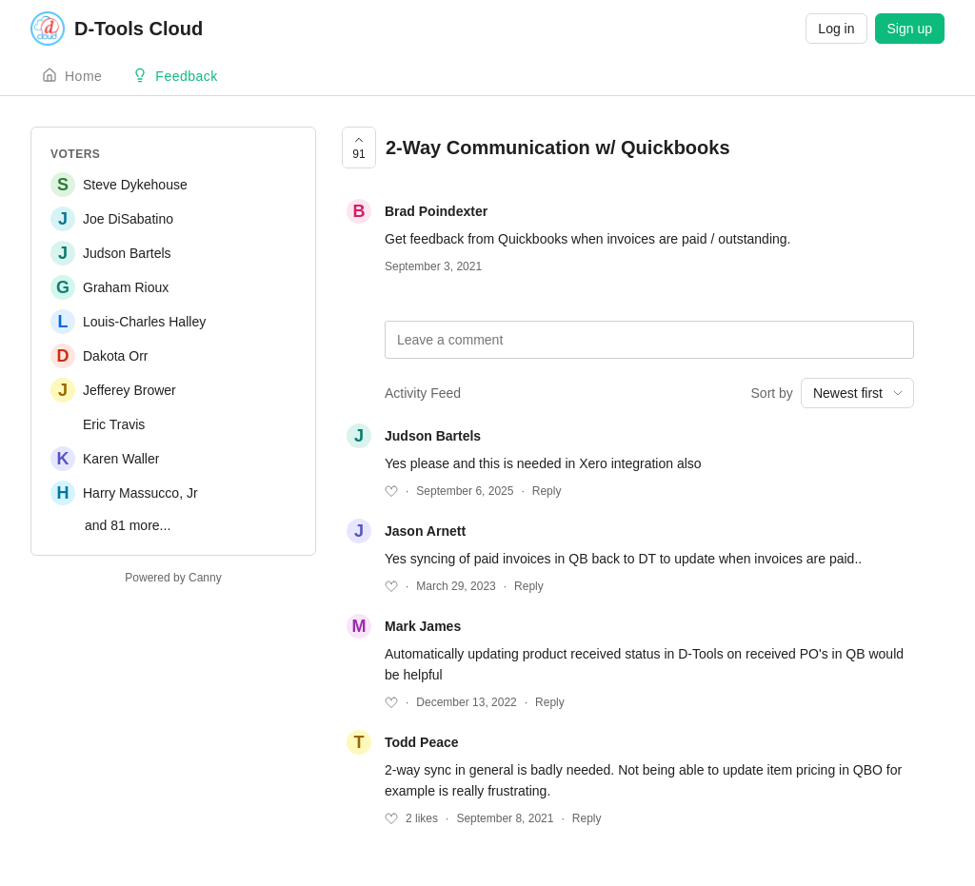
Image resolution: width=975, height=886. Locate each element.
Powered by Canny (173, 577)
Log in (836, 28)
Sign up (909, 28)
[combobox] (857, 393)
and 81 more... (127, 525)
